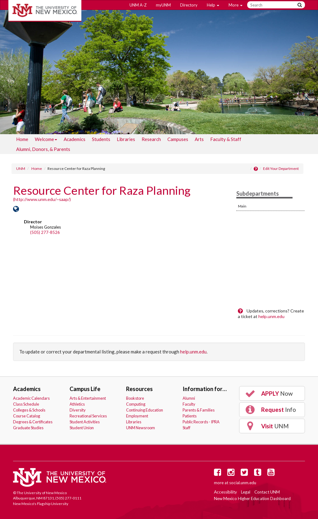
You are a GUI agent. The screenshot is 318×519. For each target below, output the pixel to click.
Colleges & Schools (29, 409)
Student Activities (85, 421)
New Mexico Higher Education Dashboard (252, 498)
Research (151, 139)
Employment (137, 415)
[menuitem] (22, 139)
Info (270, 409)
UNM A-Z (138, 4)
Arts (199, 139)
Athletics (77, 404)
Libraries (126, 139)
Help (213, 4)
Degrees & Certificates (32, 421)
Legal (245, 491)
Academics (74, 139)
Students (101, 139)
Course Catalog (26, 415)
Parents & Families (199, 409)
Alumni (189, 398)
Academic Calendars (31, 398)
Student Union (82, 427)
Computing (135, 404)
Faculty (189, 404)
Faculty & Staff (225, 139)
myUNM (163, 4)
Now (268, 393)
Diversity (78, 409)
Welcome (46, 140)
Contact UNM (267, 491)
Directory (189, 4)
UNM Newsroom (140, 427)
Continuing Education (144, 409)
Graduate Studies (28, 427)
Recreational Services (88, 415)
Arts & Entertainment (88, 398)
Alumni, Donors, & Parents (43, 149)
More (236, 4)
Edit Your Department (281, 168)
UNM (20, 168)
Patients (190, 415)
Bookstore (135, 398)
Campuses (177, 139)
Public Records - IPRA (201, 421)
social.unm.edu (242, 482)
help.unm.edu (271, 316)
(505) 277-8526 (45, 232)
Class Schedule (26, 404)
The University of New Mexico (44, 11)
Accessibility (225, 491)
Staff (186, 427)
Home (22, 139)
